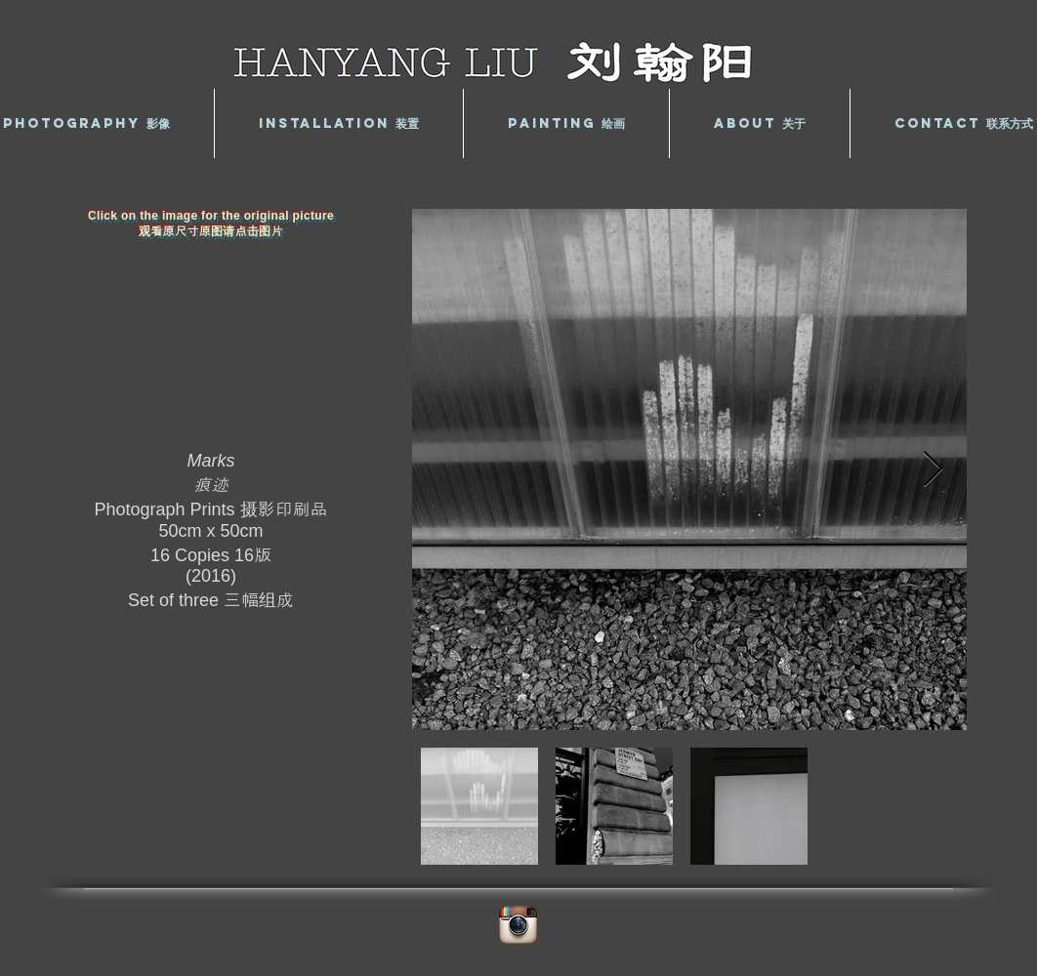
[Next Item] (933, 470)
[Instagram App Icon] (518, 925)
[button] (339, 123)
